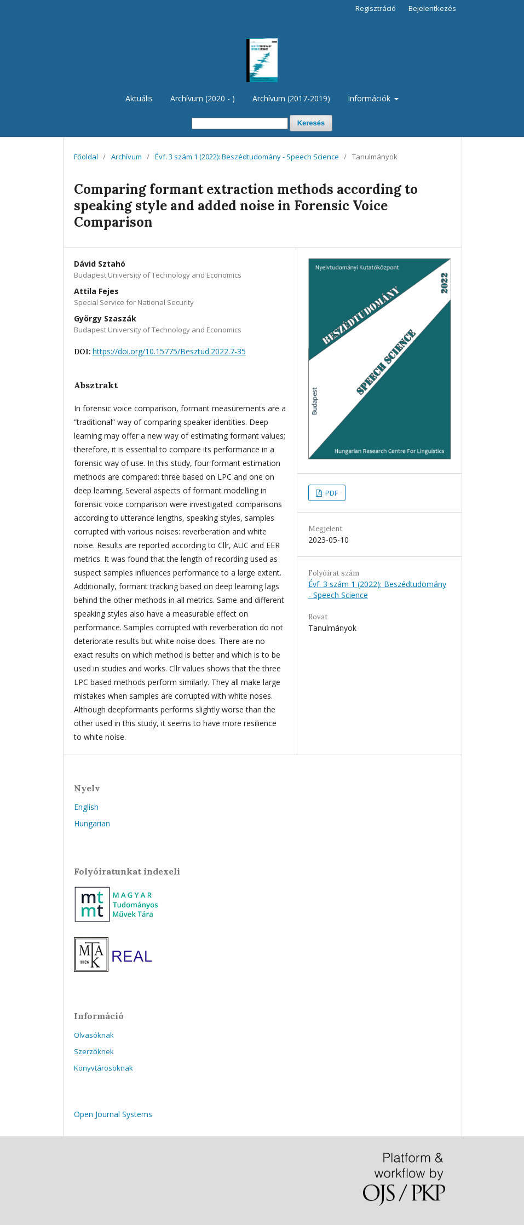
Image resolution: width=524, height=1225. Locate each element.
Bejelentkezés (432, 8)
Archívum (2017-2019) (291, 98)
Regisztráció (375, 8)
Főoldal (86, 157)
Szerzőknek (94, 1051)
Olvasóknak (94, 1035)
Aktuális (139, 98)
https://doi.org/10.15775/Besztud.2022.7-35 (169, 351)
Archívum (126, 157)
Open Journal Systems (113, 1114)
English (86, 807)
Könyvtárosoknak (103, 1068)
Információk (370, 98)
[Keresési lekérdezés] (240, 123)
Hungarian (92, 823)
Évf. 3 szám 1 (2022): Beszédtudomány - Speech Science (247, 157)
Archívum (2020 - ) (202, 98)
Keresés (311, 123)
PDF (331, 493)
